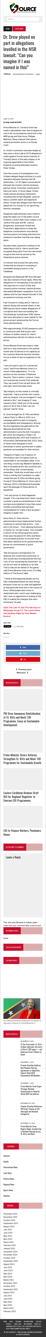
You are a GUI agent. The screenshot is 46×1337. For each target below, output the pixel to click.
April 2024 (7, 1277)
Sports (8, 1324)
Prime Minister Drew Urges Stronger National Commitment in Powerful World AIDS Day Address (31, 1090)
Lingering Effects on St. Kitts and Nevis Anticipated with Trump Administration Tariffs (23, 1327)
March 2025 (8, 1242)
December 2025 (10, 1214)
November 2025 (10, 1217)
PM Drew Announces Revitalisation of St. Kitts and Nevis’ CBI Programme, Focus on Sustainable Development (21, 719)
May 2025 (7, 1236)
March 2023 (8, 1308)
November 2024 (10, 1255)
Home (5, 1321)
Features (6, 1155)
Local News (7, 1173)
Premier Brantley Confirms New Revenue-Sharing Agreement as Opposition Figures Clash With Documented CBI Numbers (31, 1070)
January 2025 (9, 1248)
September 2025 (10, 1223)
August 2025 (8, 1226)
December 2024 (10, 1252)
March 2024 (8, 1280)
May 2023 (7, 1302)
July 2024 (7, 1267)
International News (10, 1167)
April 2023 (7, 1305)
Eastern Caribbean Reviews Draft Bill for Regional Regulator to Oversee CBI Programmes (21, 797)
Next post (22, 673)
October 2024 (9, 1258)
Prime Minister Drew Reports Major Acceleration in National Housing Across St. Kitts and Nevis (31, 1130)
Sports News (8, 1190)
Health (5, 1161)
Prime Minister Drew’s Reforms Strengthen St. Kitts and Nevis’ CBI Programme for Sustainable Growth (22, 759)
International (28, 1321)
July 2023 (7, 1296)
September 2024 (10, 1261)
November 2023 (10, 1283)
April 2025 (7, 1239)
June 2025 (8, 1233)
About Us (37, 1324)
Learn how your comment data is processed (22, 925)
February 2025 (9, 1245)
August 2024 (8, 1264)
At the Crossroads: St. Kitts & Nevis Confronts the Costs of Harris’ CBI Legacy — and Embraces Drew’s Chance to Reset (31, 1049)
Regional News (8, 1184)
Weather (6, 1195)
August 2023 (8, 1292)
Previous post (24, 669)
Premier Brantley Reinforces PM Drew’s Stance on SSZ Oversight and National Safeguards (31, 1110)
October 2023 (9, 1286)
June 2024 (8, 1270)
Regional (18, 1321)
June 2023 (8, 1299)
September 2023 (10, 1289)
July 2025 (7, 1229)
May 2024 (7, 1274)
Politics (39, 1321)
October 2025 (9, 1220)
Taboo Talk (17, 1324)
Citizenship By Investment (23, 74)
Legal (37, 74)
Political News (8, 1178)
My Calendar (28, 1324)
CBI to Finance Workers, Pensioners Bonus (22, 832)
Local (11, 1321)
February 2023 (9, 1311)
